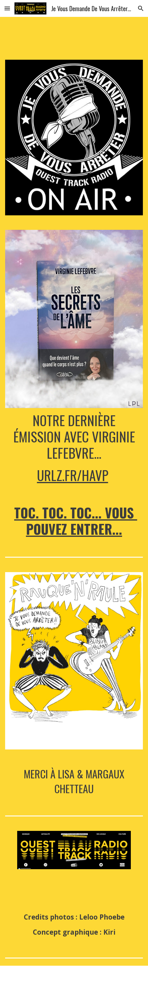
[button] (7, 8)
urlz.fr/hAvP (72, 475)
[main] (74, 448)
